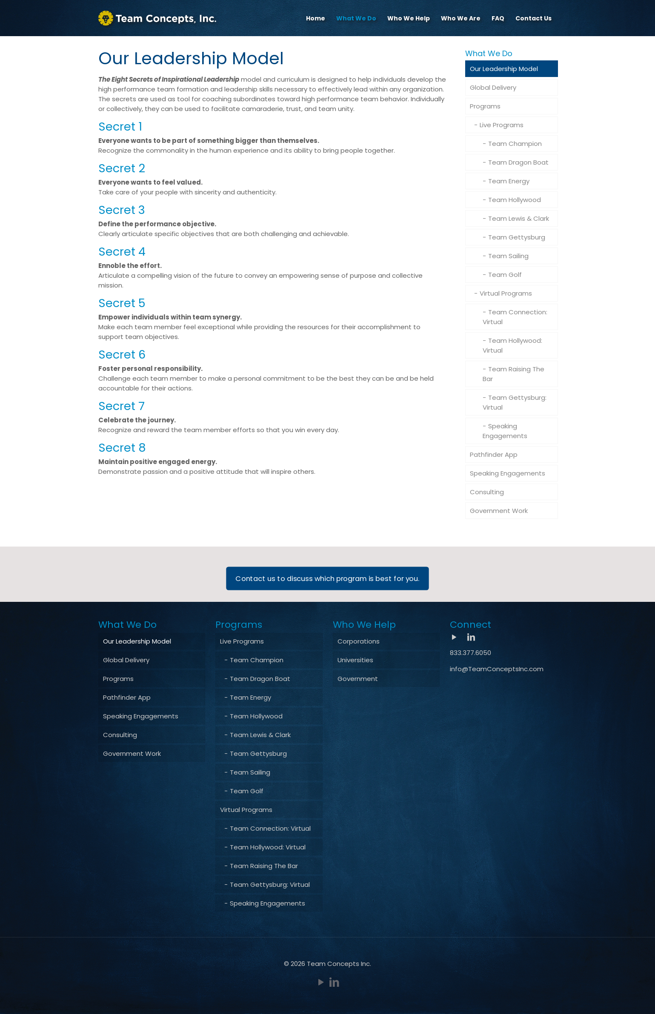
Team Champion (515, 143)
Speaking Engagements (505, 431)
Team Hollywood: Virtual (512, 345)
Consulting (487, 491)
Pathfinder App (494, 454)
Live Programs (501, 124)
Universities (355, 659)
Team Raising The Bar (513, 374)
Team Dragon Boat (518, 162)
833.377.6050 (470, 652)
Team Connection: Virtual (515, 317)
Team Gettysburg (516, 237)
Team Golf (505, 274)
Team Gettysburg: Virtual (514, 402)
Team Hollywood (514, 199)
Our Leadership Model (504, 68)
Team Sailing (508, 255)
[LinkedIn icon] (334, 982)
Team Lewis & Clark (518, 218)
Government (358, 678)
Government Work (499, 510)
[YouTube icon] (321, 982)
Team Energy (508, 181)
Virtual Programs (506, 293)
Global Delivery (493, 87)
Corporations (359, 641)
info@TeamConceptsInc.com (496, 668)
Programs (485, 106)
